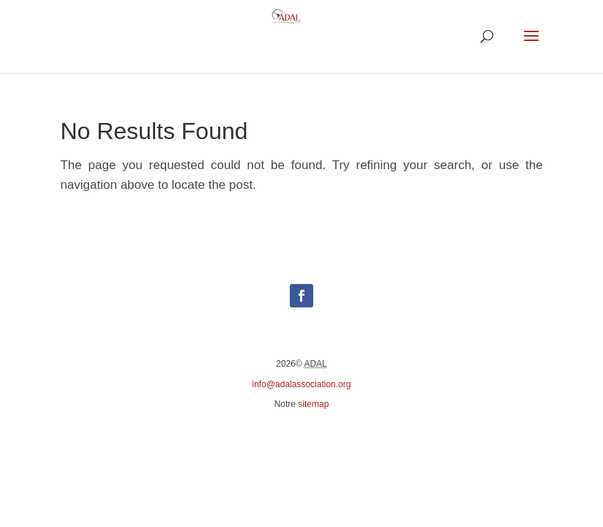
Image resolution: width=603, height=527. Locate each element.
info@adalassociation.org (301, 384)
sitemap (313, 404)
